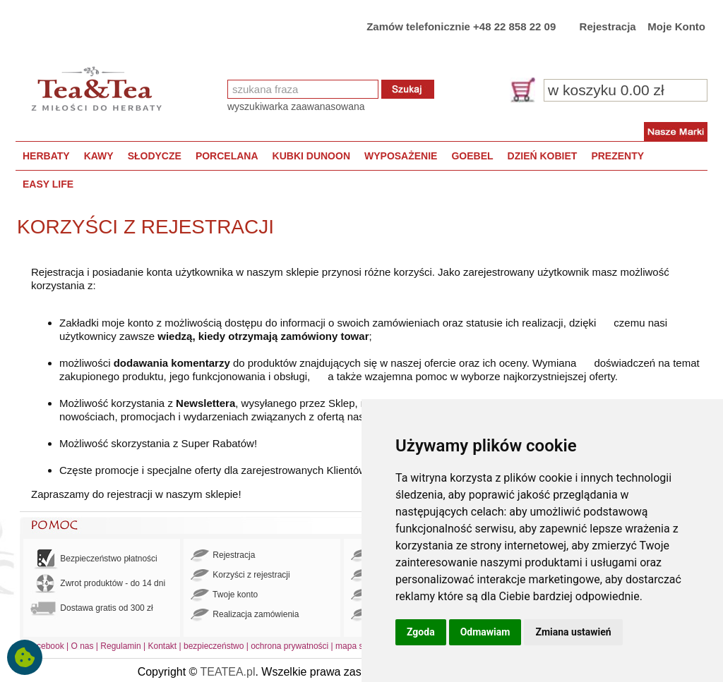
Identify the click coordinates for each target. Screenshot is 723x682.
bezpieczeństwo (214, 646)
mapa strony (358, 646)
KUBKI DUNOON (311, 156)
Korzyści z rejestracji (240, 575)
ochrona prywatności (289, 646)
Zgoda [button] (421, 632)
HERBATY (46, 156)
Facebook (45, 646)
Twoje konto (224, 595)
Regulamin (120, 646)
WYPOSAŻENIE (400, 156)
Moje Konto (676, 26)
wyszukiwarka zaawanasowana (296, 106)
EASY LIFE (48, 184)
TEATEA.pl (228, 672)
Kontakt (162, 646)
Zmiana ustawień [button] (573, 632)
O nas (82, 646)
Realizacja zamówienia (245, 615)
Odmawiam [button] (485, 632)
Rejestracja (608, 26)
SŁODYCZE (154, 156)
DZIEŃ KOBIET (543, 156)
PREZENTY (617, 156)
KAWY (99, 156)
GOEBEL (472, 156)
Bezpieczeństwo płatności (93, 559)
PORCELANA (227, 156)
